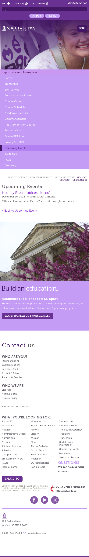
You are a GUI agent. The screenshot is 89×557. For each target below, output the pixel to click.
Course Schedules (16, 107)
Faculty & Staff (10, 369)
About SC (7, 421)
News (34, 442)
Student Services (18, 177)
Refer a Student (39, 454)
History (35, 429)
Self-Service (12, 89)
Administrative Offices (14, 434)
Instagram (55, 500)
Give (52, 15)
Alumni (6, 442)
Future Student (10, 361)
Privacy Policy (9, 398)
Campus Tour (10, 454)
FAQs (8, 159)
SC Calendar (39, 3)
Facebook (34, 500)
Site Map (7, 390)
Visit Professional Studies (16, 406)
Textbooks (11, 153)
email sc (12, 478)
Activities (7, 429)
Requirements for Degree (20, 124)
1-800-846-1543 (76, 3)
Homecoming (39, 421)
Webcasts (64, 453)
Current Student (11, 365)
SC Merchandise (40, 463)
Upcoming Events (15, 148)
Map (4, 3)
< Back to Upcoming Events (20, 210)
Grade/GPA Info (14, 136)
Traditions (64, 434)
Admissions (8, 438)
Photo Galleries (39, 446)
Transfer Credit (14, 130)
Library (35, 434)
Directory (19, 3)
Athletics (6, 450)
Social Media (38, 467)
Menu (82, 28)
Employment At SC (12, 458)
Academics (8, 425)
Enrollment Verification (18, 95)
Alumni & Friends (11, 373)
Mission (35, 438)
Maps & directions (36, 533)
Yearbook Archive (69, 457)
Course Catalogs (15, 101)
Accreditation (9, 394)
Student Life (66, 421)
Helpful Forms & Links (43, 425)
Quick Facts (37, 450)
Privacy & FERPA (14, 142)
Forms (8, 78)
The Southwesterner (70, 429)
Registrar (36, 458)
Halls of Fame (9, 467)
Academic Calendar (16, 113)
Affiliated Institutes (12, 446)
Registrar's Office (41, 177)
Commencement (15, 118)
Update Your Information (66, 443)
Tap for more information (19, 72)
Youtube (44, 500)
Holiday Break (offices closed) (73, 178)
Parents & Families (12, 377)
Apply (36, 15)
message (24, 533)
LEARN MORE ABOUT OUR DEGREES (27, 315)
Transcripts (11, 83)
